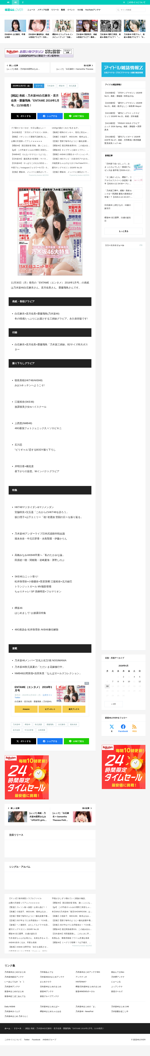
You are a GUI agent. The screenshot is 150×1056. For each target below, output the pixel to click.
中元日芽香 (29, 730)
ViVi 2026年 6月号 (128, 393)
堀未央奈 (73, 724)
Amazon (26, 709)
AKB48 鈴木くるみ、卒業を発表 (23, 1034)
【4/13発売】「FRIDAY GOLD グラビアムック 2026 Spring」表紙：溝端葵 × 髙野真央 (122, 126)
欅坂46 (61, 86)
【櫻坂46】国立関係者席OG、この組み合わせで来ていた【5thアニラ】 (71, 145)
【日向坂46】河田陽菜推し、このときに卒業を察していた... (72, 1025)
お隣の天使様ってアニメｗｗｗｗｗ (26, 141)
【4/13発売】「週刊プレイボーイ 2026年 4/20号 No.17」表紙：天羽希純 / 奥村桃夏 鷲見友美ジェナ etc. (122, 140)
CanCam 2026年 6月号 (130, 415)
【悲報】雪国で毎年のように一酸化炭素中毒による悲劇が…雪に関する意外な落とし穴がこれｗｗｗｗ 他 (71, 141)
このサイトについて (136, 2)
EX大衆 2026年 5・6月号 (131, 286)
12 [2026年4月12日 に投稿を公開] (140, 474)
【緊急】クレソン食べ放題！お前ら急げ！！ (28, 999)
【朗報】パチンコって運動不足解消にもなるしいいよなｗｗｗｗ (30, 137)
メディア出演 (43, 10)
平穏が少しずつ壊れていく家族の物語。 (69, 990)
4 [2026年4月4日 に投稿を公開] (134, 470)
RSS (134, 524)
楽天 (137, 309)
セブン (137, 263)
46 (15, 2)
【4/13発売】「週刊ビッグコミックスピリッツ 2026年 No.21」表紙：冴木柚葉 (121, 114)
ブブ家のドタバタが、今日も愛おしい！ (28, 128)
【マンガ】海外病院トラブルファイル (25, 990)
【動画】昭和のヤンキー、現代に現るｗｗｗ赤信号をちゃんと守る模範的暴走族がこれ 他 (71, 132)
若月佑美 (16, 730)
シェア (51, 116)
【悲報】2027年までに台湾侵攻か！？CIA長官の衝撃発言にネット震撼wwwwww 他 (29, 1012)
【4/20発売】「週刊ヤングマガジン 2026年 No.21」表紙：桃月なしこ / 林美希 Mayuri (123, 104)
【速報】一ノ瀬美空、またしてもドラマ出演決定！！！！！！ (29, 1017)
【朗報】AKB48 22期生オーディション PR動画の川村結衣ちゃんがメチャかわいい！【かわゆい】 (71, 154)
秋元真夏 (72, 86)
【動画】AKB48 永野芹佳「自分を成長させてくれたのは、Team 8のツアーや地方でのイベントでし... (29, 1039)
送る (78, 116)
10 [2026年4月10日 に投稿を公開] (129, 474)
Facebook (123, 524)
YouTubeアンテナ (93, 10)
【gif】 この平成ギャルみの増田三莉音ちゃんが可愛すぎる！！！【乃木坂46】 (30, 150)
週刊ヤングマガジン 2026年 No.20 (67, 167)
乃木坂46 (50, 86)
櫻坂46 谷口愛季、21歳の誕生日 (23, 1025)
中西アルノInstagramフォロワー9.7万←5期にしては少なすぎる (30, 167)
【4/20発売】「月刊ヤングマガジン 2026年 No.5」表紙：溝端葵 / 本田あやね (30, 132)
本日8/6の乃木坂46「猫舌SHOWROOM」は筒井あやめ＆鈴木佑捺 (72, 1003)
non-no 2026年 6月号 (129, 340)
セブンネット (50, 709)
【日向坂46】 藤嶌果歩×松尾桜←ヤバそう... (30, 159)
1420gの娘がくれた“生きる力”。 (66, 128)
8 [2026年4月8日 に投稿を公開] (118, 474)
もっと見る (123, 231)
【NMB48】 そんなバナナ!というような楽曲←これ (30, 154)
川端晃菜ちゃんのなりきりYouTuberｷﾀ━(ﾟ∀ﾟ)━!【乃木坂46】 (71, 163)
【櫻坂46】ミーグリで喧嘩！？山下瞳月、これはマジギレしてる (72, 1034)
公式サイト (47, 695)
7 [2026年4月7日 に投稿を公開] (112, 474)
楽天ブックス (74, 709)
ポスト (25, 116)
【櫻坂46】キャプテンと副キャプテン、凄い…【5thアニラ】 (71, 150)
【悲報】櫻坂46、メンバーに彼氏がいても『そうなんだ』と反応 (30, 172)
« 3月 (113, 497)
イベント (71, 10)
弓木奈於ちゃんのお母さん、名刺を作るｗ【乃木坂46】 (29, 1030)
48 (8, 2)
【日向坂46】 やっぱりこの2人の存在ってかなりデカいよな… (30, 163)
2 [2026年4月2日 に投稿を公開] (123, 470)
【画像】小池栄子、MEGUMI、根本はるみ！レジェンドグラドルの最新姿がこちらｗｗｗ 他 (71, 137)
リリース (55, 10)
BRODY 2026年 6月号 (130, 404)
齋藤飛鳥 (50, 724)
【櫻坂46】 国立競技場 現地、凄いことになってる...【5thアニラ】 (30, 145)
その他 (80, 10)
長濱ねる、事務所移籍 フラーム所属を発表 (70, 1030)
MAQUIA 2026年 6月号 (130, 375)
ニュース (31, 10)
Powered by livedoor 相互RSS (39, 175)
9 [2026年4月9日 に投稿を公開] (123, 474)
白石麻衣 (61, 724)
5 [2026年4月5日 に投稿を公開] (139, 470)
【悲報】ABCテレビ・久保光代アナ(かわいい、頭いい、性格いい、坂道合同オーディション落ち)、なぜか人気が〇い (71, 159)
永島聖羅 (41, 730)
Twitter (17, 697)
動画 (63, 10)
